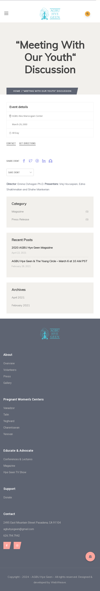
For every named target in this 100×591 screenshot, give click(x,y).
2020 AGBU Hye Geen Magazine (32, 247)
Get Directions (27, 143)
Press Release (20, 219)
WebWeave (58, 582)
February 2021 (21, 305)
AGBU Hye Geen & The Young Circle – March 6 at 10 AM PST (49, 261)
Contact (11, 143)
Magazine (18, 211)
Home (16, 91)
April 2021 (18, 297)
